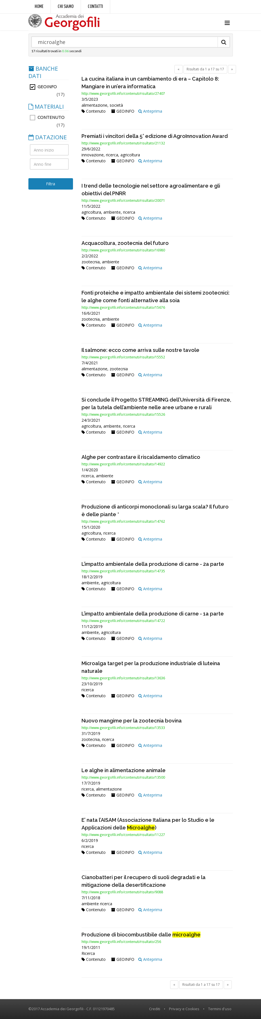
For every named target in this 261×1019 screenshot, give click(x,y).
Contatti (95, 6)
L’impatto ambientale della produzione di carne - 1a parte (153, 614)
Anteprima (150, 111)
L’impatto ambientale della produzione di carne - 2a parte (153, 564)
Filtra (50, 183)
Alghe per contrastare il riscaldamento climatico (141, 457)
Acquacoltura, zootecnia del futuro (125, 243)
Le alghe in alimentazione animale (124, 770)
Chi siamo (66, 6)
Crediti (154, 1008)
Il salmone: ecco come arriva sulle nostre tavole (140, 350)
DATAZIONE (47, 137)
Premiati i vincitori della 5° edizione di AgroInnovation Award (155, 136)
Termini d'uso (219, 1008)
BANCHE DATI (43, 72)
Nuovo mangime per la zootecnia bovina (132, 721)
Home (39, 6)
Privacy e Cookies (184, 1008)
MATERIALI (46, 106)
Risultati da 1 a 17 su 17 (205, 69)
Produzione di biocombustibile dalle (141, 935)
